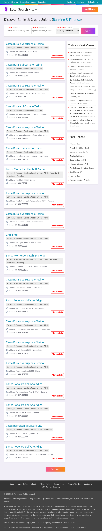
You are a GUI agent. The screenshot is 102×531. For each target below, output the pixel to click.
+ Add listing (90, 9)
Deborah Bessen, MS (78, 160)
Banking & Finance (67, 19)
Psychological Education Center (82, 168)
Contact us (42, 2)
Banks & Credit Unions (33, 47)
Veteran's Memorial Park (79, 152)
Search (88, 30)
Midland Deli (75, 144)
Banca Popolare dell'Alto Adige (24, 300)
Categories (24, 2)
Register (80, 2)
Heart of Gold (75, 176)
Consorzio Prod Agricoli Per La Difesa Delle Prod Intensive (83, 123)
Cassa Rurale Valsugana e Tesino (25, 44)
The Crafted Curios (77, 156)
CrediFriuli (12, 234)
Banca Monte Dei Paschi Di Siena (25, 169)
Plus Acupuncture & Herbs (80, 180)
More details (57, 55)
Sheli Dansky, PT (76, 172)
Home (6, 2)
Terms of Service (74, 484)
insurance (48, 429)
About (33, 2)
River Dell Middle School (79, 148)
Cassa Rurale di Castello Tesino (24, 64)
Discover (14, 2)
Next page (55, 469)
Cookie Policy (59, 484)
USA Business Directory (51, 487)
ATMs (46, 47)
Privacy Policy (45, 484)
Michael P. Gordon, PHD (79, 164)
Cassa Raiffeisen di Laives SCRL (24, 425)
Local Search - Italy (23, 9)
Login (69, 2)
